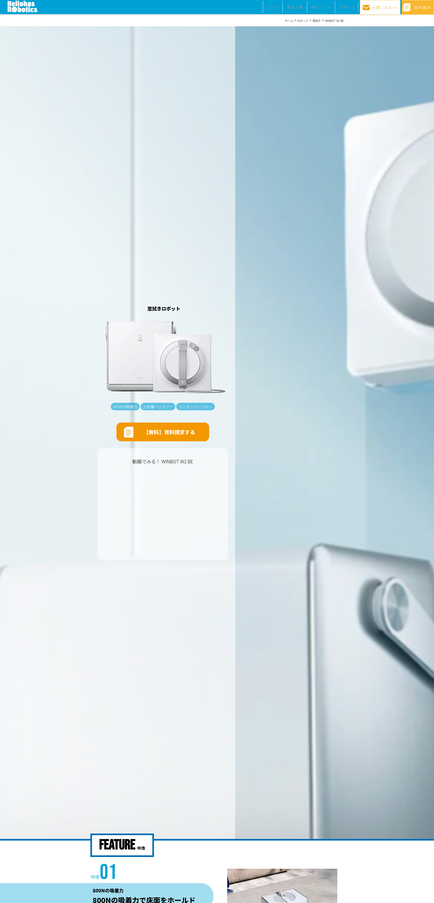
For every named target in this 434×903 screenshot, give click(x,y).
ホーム (272, 7)
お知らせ (344, 7)
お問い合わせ (383, 7)
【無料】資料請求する (169, 433)
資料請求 (421, 7)
